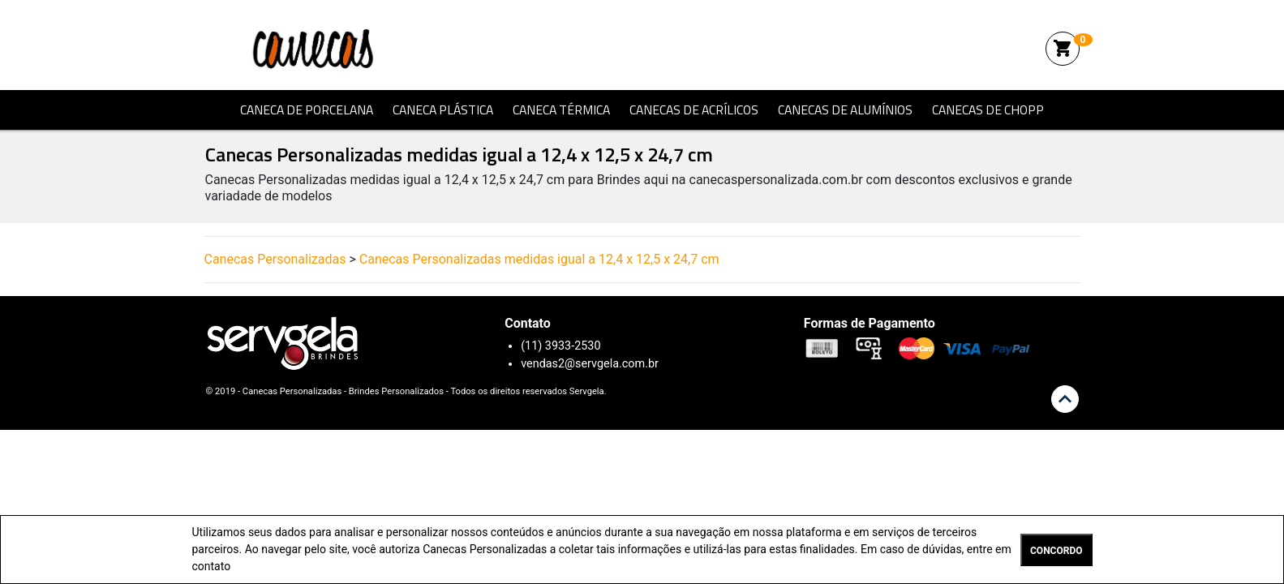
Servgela (586, 391)
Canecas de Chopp (988, 109)
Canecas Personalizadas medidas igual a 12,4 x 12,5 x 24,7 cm (539, 259)
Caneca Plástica (443, 109)
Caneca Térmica (561, 109)
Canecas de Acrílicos (693, 109)
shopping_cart (1062, 48)
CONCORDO (1056, 550)
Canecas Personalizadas (320, 48)
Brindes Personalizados (396, 391)
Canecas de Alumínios (845, 109)
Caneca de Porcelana (306, 109)
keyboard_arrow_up (1065, 399)
